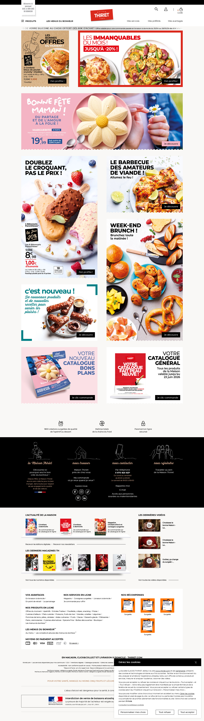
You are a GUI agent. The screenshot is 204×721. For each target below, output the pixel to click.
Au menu (30, 633)
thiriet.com (27, 663)
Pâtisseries (103, 617)
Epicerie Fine (68, 620)
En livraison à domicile (35, 598)
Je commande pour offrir (74, 601)
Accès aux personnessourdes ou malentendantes (122, 495)
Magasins (68, 598)
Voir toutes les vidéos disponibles (152, 580)
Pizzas (94, 611)
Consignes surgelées (82, 598)
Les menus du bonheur (59, 21)
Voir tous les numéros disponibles (40, 580)
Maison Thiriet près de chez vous (81, 471)
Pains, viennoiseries (34, 620)
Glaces (80, 617)
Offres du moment (34, 611)
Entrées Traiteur (59, 611)
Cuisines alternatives (52, 620)
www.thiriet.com (162, 671)
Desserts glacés (91, 617)
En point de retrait (33, 601)
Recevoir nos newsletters (64, 544)
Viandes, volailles (84, 614)
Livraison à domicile (102, 598)
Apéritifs (46, 611)
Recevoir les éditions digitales (38, 544)
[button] (165, 10)
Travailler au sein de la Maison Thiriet (164, 471)
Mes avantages (175, 21)
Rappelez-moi (123, 486)
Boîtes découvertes (84, 620)
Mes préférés (154, 21)
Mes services (133, 21)
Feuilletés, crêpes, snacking (79, 611)
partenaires (180, 671)
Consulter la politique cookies (131, 705)
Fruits (73, 617)
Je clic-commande (82, 397)
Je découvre (171, 143)
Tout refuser (165, 712)
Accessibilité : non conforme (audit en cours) (74, 666)
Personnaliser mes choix (133, 712)
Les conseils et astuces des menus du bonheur (56, 633)
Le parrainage (49, 601)
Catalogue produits (92, 663)
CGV (67, 663)
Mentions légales (77, 663)
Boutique (98, 620)
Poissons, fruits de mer (65, 614)
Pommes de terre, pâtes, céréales (40, 617)
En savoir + (74, 643)
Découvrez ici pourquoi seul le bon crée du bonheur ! (40, 472)
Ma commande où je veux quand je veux (81, 479)
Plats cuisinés (48, 614)
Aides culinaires (62, 617)
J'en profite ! (57, 81)
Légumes (97, 614)
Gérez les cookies (107, 663)
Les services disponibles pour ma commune (48, 663)
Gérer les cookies (187, 693)
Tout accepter (187, 712)
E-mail (122, 490)
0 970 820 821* (122, 472)
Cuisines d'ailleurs (33, 614)
